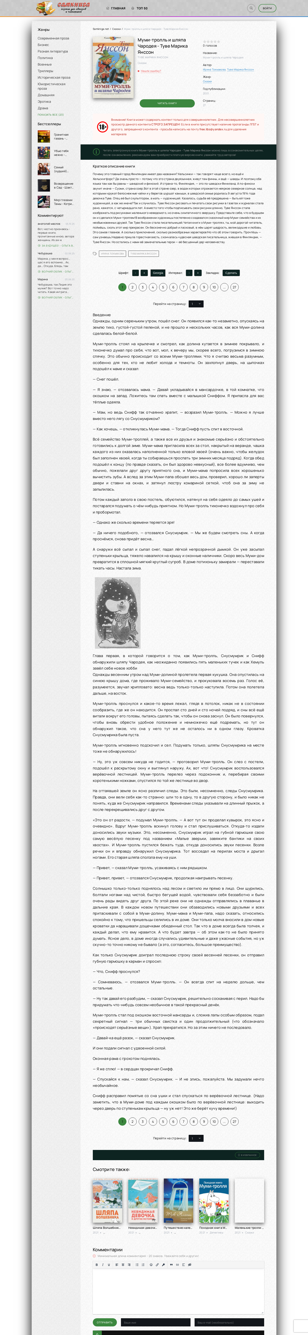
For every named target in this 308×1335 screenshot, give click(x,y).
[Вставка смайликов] (151, 1265)
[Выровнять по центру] (123, 1265)
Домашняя (46, 95)
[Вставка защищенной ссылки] (163, 1265)
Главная (115, 8)
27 (234, 287)
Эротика (44, 101)
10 (214, 287)
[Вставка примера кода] (177, 1265)
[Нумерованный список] (143, 1265)
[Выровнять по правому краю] (129, 1265)
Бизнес (43, 44)
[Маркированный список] (137, 1265)
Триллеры (45, 71)
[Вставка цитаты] (171, 1265)
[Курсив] (103, 1265)
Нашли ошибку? (151, 71)
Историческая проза (54, 77)
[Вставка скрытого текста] (190, 1265)
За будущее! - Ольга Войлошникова (56, 245)
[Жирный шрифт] (97, 1265)
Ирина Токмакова (214, 69)
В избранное (247, 1155)
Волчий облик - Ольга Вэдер (56, 271)
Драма (43, 108)
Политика (45, 58)
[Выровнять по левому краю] (117, 1265)
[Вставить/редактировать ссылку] (157, 1265)
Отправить (105, 1322)
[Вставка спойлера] (184, 1265)
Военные (45, 64)
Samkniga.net (101, 29)
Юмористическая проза (51, 86)
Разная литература (53, 51)
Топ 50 (140, 8)
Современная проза (53, 38)
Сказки (116, 29)
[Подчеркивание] (109, 1265)
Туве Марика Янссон (240, 69)
